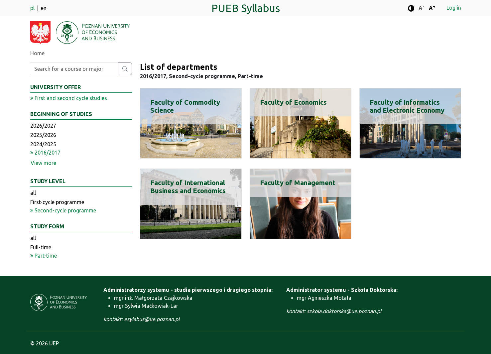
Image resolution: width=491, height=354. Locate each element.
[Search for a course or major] (125, 68)
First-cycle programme (57, 202)
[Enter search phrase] (74, 68)
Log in (453, 8)
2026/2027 (43, 126)
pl (33, 8)
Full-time (40, 247)
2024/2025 (43, 144)
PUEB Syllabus (245, 8)
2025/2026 (43, 135)
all (33, 193)
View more (43, 163)
